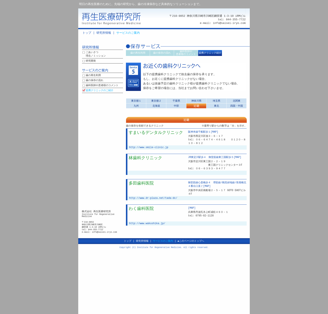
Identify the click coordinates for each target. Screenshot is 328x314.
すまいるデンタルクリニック (156, 133)
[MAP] (214, 132)
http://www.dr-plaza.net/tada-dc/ (153, 198)
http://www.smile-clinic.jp (148, 147)
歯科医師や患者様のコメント (102, 85)
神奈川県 (196, 101)
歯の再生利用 (93, 75)
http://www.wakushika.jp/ (147, 223)
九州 (136, 106)
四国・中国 (236, 106)
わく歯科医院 (141, 209)
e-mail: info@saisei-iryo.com (223, 23)
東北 (216, 106)
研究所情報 (103, 33)
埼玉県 (216, 101)
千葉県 (176, 101)
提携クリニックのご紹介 (99, 90)
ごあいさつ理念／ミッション (96, 54)
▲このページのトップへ (191, 241)
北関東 (236, 101)
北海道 (156, 106)
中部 (176, 106)
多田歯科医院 (141, 183)
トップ (86, 33)
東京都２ (156, 101)
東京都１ (136, 101)
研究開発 (91, 61)
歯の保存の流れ (94, 80)
